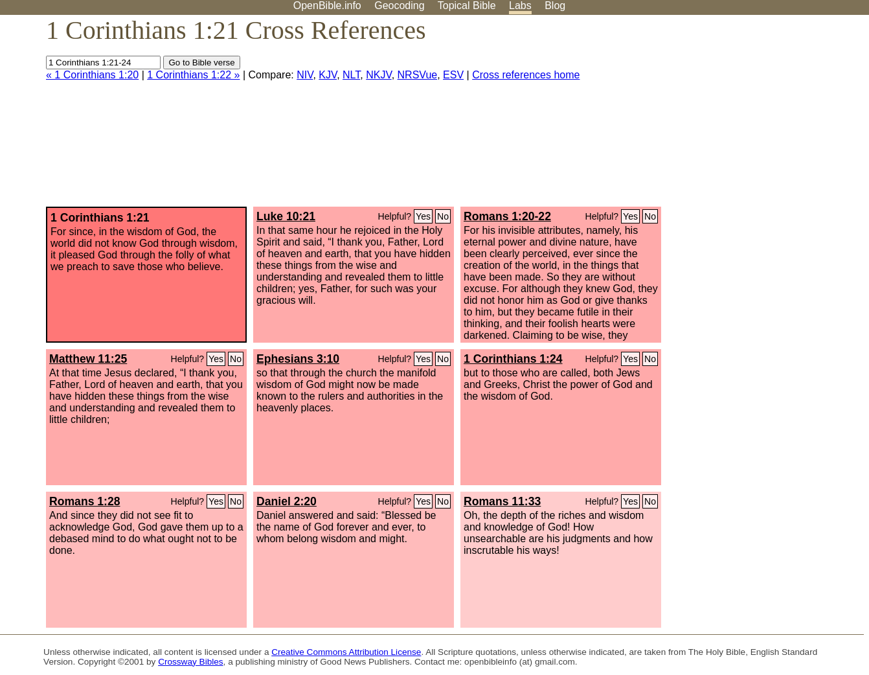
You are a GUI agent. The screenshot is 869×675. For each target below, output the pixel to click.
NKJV (378, 74)
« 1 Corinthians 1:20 (92, 74)
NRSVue (418, 74)
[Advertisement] (738, 116)
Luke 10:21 (285, 216)
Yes (423, 216)
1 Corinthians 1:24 (513, 358)
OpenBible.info (327, 5)
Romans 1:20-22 (507, 216)
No (443, 216)
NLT (351, 74)
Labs (520, 5)
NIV (305, 74)
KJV (328, 74)
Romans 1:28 (84, 501)
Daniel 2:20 (286, 501)
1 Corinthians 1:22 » (193, 74)
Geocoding (399, 5)
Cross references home (526, 74)
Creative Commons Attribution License (346, 652)
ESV (453, 74)
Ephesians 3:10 (297, 358)
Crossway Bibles (190, 662)
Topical (467, 5)
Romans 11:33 (502, 501)
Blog (555, 5)
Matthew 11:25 (88, 358)
